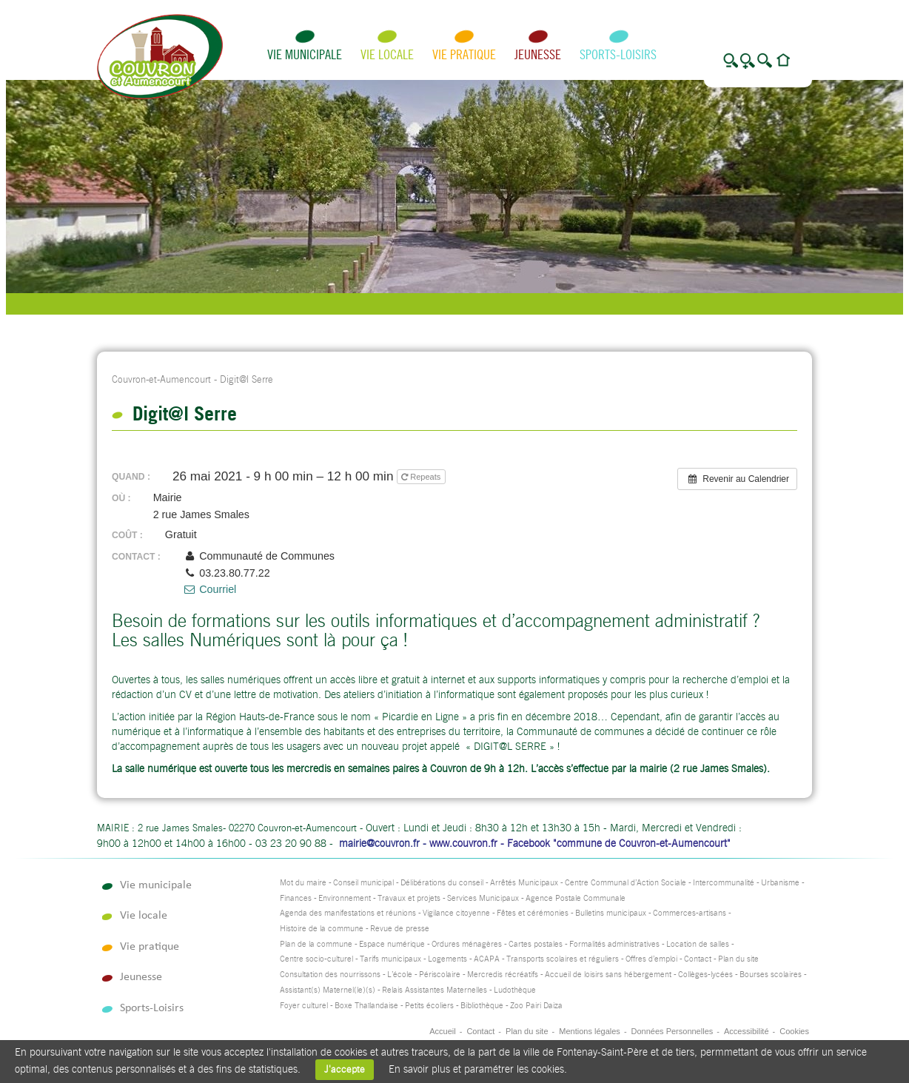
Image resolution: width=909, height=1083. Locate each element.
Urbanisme (780, 883)
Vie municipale (304, 54)
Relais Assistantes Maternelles (434, 990)
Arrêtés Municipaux (524, 883)
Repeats (422, 476)
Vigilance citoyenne (456, 913)
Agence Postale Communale (575, 898)
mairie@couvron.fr (379, 843)
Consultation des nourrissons (330, 974)
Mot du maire (303, 883)
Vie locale (387, 54)
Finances (296, 898)
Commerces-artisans (689, 913)
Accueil (442, 1031)
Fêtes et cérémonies (532, 913)
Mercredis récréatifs (502, 974)
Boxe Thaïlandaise (366, 1005)
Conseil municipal (363, 883)
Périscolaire (439, 974)
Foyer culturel (304, 1005)
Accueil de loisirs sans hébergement (608, 974)
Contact (697, 959)
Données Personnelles (672, 1031)
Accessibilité (746, 1031)
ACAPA (487, 959)
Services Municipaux (483, 898)
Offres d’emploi (651, 959)
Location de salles (697, 944)
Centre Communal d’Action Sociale (625, 883)
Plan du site (738, 959)
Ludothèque (515, 990)
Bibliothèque (481, 1005)
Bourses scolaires (770, 974)
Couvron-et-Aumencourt (161, 379)
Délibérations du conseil (441, 883)
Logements (447, 959)
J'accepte (344, 1069)
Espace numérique (392, 944)
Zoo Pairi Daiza (536, 1005)
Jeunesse (537, 54)
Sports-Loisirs (618, 54)
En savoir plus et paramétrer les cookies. (478, 1069)
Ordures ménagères (467, 944)
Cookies (794, 1031)
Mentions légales (589, 1031)
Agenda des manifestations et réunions (348, 913)
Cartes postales (536, 944)
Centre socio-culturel (316, 959)
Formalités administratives (614, 944)
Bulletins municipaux (610, 913)
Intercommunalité (723, 883)
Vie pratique (464, 54)
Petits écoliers (429, 1005)
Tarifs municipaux (390, 959)
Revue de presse (399, 928)
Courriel (209, 589)
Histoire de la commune (321, 928)
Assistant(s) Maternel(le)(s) (327, 990)
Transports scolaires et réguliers (562, 959)
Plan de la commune (316, 944)
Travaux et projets (409, 898)
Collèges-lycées (705, 974)
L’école (399, 974)
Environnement (344, 898)
